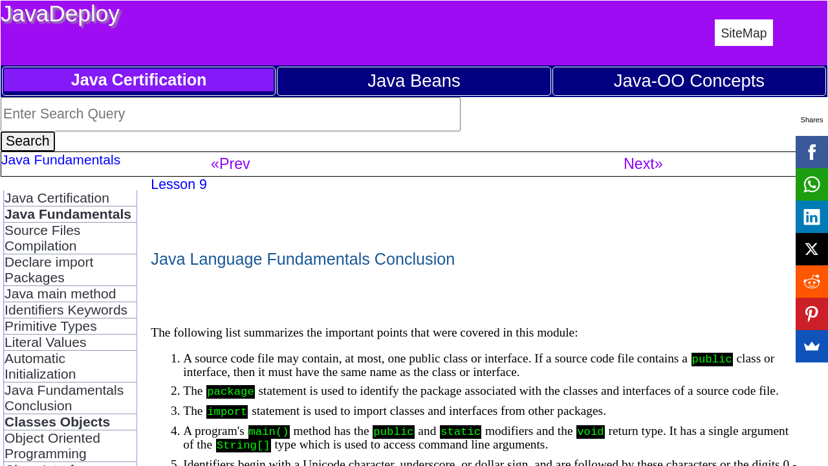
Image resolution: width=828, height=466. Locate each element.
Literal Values (45, 342)
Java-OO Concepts (689, 81)
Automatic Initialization (40, 366)
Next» (643, 163)
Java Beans (413, 81)
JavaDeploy (60, 13)
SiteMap (744, 33)
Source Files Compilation (42, 238)
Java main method (60, 293)
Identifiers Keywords (66, 309)
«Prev (230, 163)
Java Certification (57, 197)
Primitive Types (51, 325)
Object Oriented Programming (52, 445)
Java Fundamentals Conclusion (64, 398)
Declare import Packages (49, 269)
